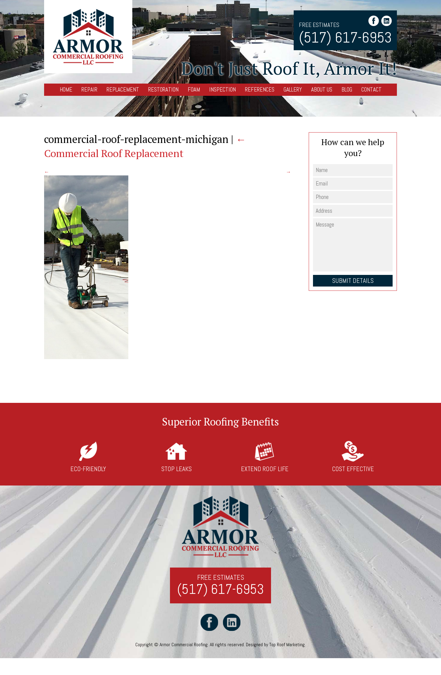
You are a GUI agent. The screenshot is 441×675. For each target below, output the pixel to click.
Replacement (123, 89)
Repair (89, 89)
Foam (194, 89)
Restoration (163, 89)
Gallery (293, 89)
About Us (321, 89)
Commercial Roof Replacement (145, 146)
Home (66, 89)
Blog (346, 89)
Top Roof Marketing (287, 645)
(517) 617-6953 (345, 37)
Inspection (222, 89)
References (259, 89)
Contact (371, 89)
